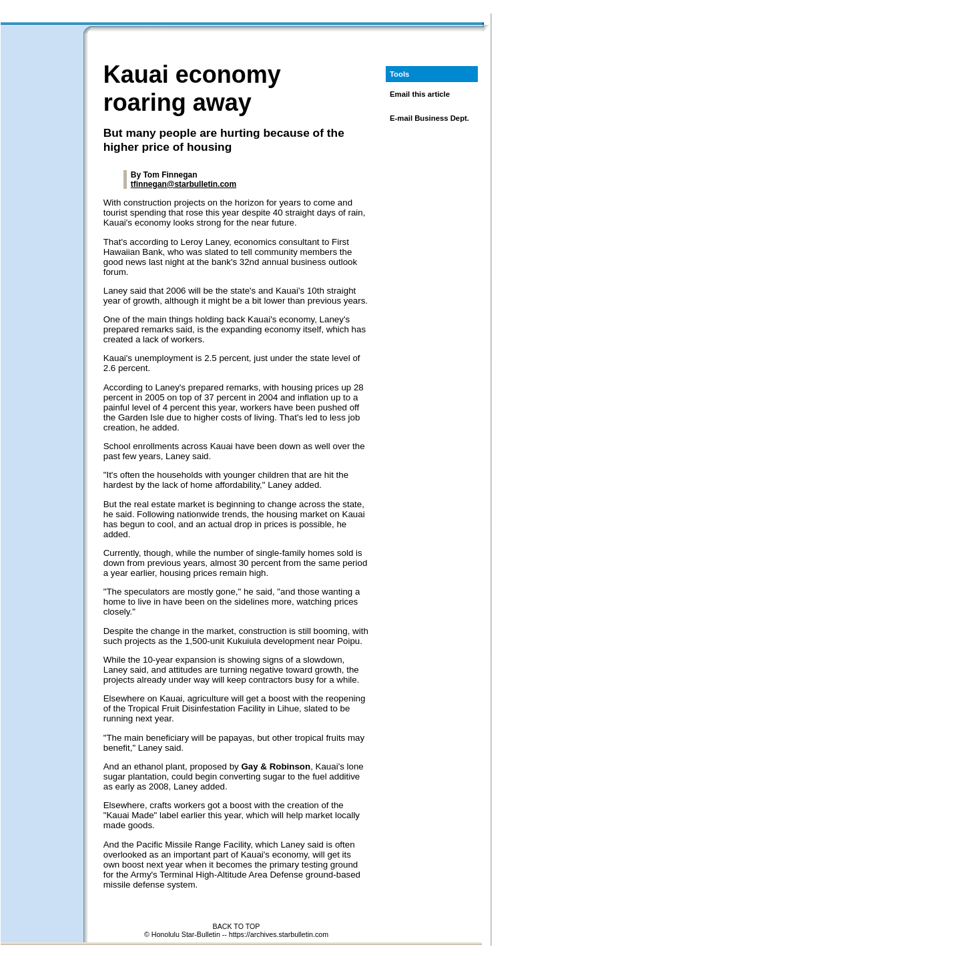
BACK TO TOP (236, 926)
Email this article (420, 94)
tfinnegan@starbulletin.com (183, 184)
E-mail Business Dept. (429, 118)
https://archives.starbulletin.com (278, 934)
